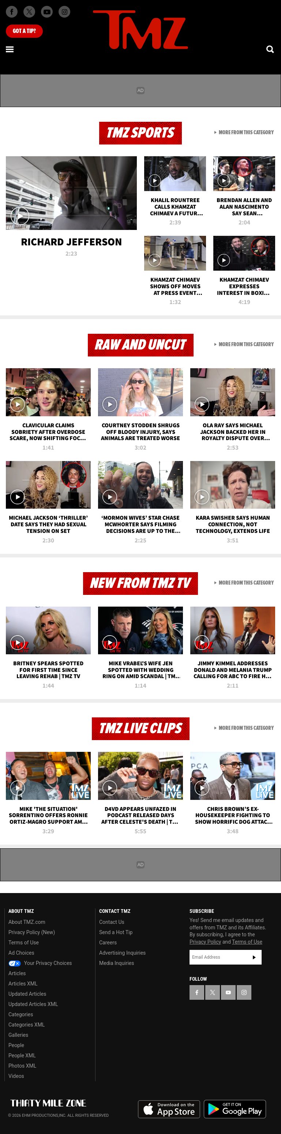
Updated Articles (27, 994)
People (16, 1045)
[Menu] (10, 49)
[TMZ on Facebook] (12, 12)
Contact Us (111, 922)
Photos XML (22, 1066)
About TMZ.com (26, 922)
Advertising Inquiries (122, 953)
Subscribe (254, 957)
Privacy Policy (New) (31, 932)
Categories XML (26, 1025)
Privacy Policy (205, 942)
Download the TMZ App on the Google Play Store (235, 1109)
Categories (20, 1014)
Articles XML (23, 984)
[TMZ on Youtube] (47, 12)
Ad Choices (21, 953)
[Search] (271, 49)
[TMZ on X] (29, 12)
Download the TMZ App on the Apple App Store (169, 1109)
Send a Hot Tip (115, 932)
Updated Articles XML (33, 1004)
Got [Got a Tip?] (24, 31)
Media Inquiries (116, 963)
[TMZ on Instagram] (64, 12)
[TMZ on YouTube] (228, 992)
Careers (108, 942)
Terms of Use (23, 942)
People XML (22, 1055)
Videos (16, 1076)
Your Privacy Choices (40, 963)
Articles (17, 973)
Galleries (18, 1035)
